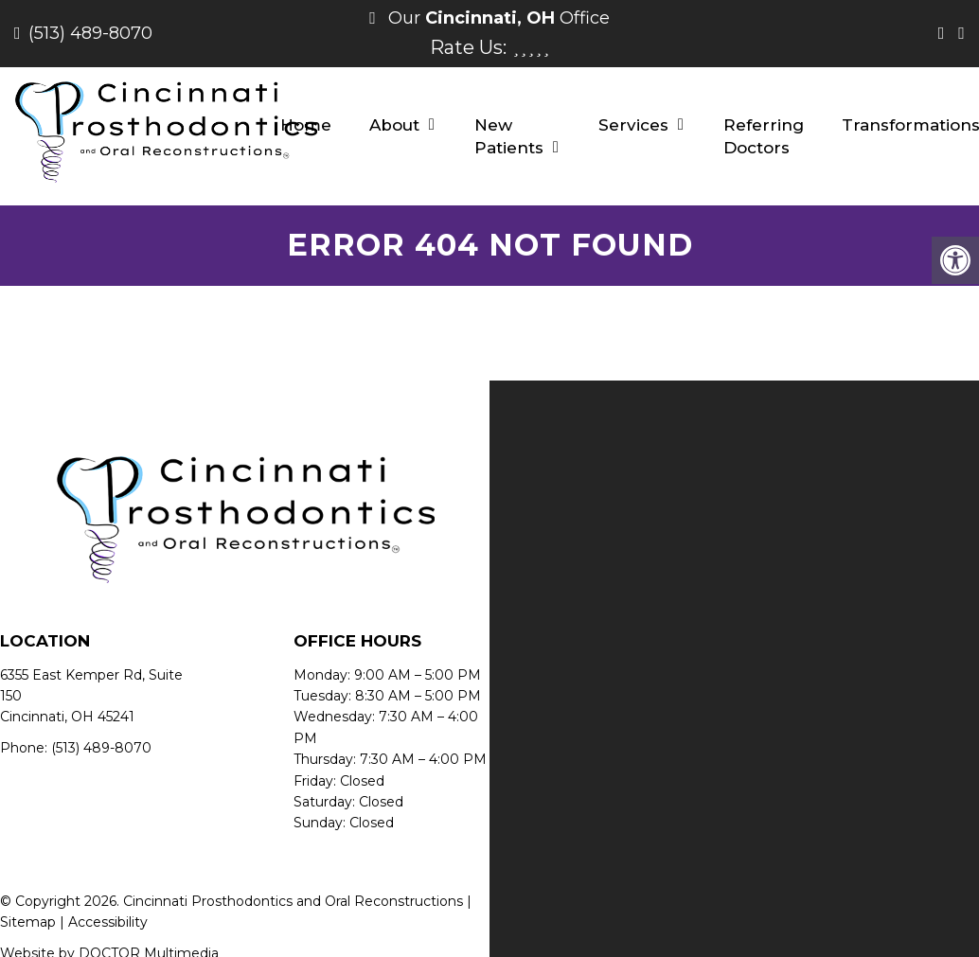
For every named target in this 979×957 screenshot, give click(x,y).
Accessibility (108, 921)
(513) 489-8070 (90, 33)
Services (633, 124)
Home (305, 124)
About (394, 124)
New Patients (508, 136)
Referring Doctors (763, 136)
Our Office (496, 18)
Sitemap (28, 921)
